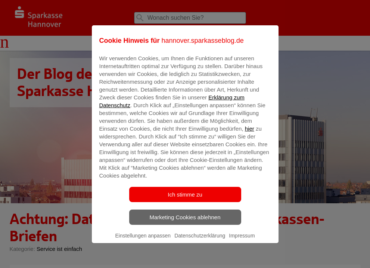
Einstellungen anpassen (143, 241)
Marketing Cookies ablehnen (184, 222)
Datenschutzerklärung (199, 241)
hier (249, 134)
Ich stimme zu (185, 200)
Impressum (242, 241)
